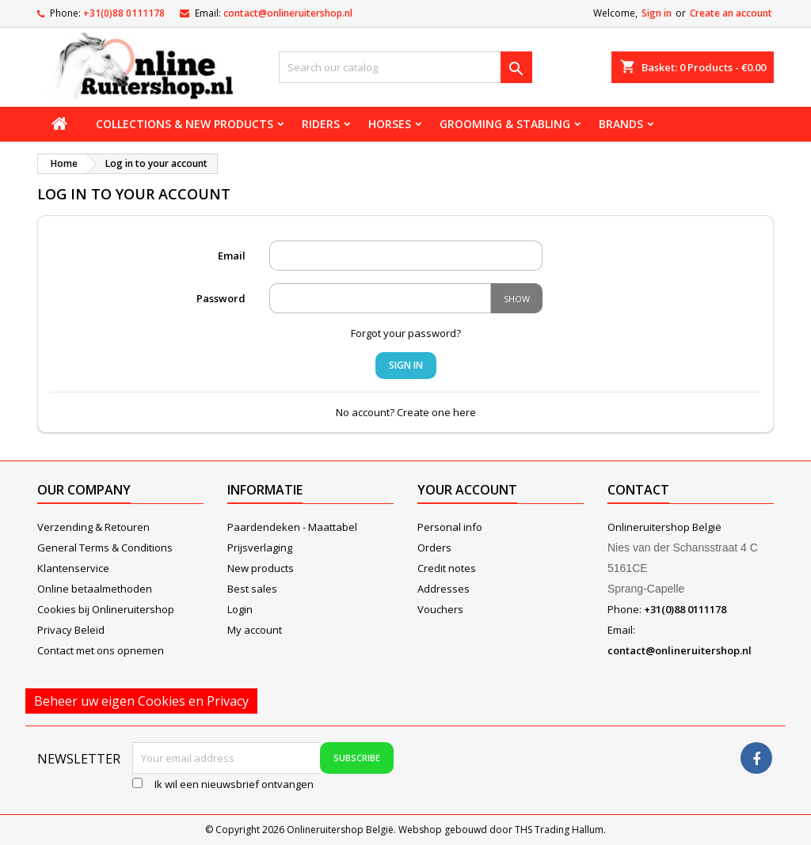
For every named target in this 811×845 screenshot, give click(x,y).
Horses (389, 123)
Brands (621, 123)
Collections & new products (184, 123)
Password (221, 298)
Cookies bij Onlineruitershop (105, 609)
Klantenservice (73, 568)
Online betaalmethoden (94, 589)
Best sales (252, 589)
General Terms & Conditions (105, 547)
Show (517, 299)
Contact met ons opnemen (100, 650)
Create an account (731, 13)
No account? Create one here (406, 412)
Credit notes (446, 568)
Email (232, 255)
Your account (467, 489)
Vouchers (440, 609)
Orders (434, 547)
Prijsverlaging (259, 547)
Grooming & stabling (505, 123)
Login (240, 609)
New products (260, 568)
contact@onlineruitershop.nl (287, 13)
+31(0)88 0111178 (124, 13)
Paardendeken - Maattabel (292, 527)
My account (254, 630)
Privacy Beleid (71, 630)
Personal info (449, 527)
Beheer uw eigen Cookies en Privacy (141, 701)
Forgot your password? (406, 333)
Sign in (657, 13)
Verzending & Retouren (93, 527)
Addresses (443, 589)
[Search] (405, 67)
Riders (321, 123)
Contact (638, 489)
